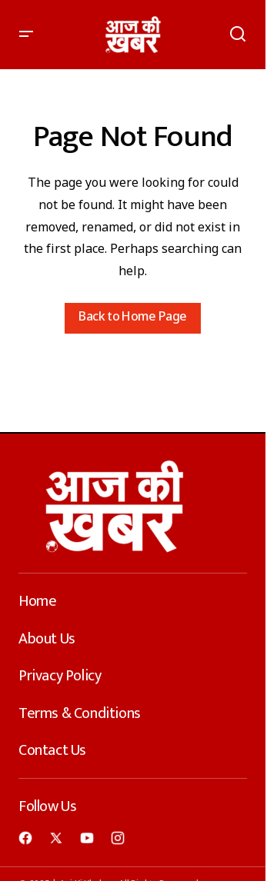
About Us (46, 639)
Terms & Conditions (79, 713)
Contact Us (52, 750)
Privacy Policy (59, 676)
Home (37, 601)
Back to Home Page (132, 318)
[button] (26, 34)
